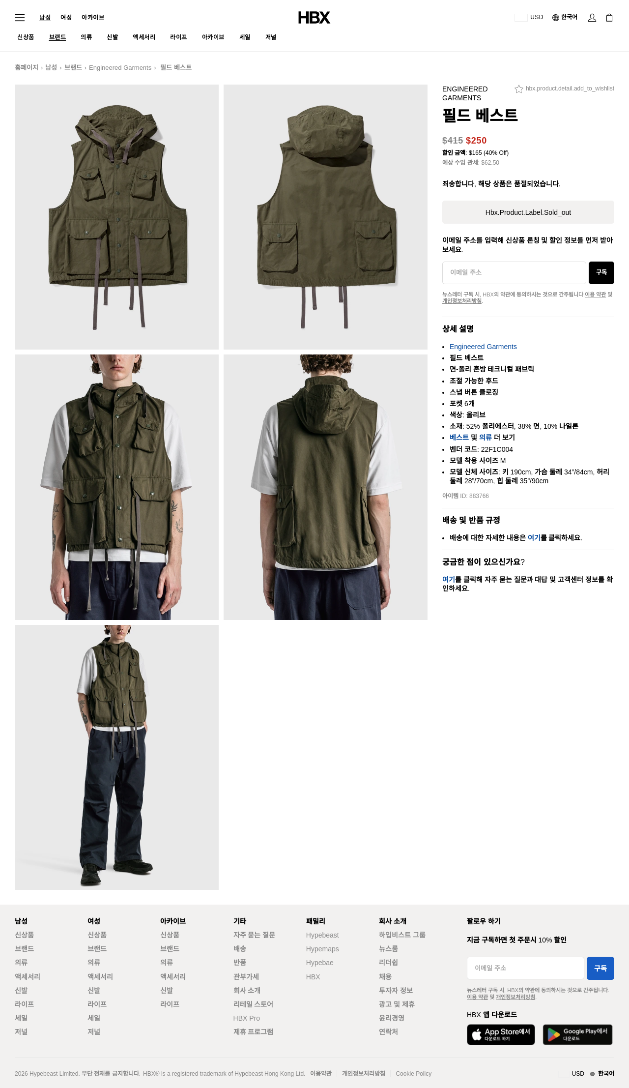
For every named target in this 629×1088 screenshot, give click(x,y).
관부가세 (246, 977)
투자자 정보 (396, 991)
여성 (66, 18)
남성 (45, 18)
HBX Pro (246, 1018)
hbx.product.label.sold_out (528, 212)
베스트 (459, 437)
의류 (485, 437)
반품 (239, 963)
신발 (21, 991)
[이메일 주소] (514, 273)
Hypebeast (322, 935)
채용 (385, 977)
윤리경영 (391, 1018)
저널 (21, 1032)
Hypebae (320, 963)
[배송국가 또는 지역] (529, 18)
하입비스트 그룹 (402, 935)
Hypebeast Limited (53, 1073)
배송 (239, 949)
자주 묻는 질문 (254, 935)
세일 (21, 1018)
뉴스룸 (388, 949)
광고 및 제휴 (397, 1004)
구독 (601, 272)
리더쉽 (388, 963)
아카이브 (93, 18)
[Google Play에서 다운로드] (578, 1034)
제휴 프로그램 (253, 1032)
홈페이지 (26, 67)
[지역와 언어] (586, 1074)
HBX (313, 977)
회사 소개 (247, 991)
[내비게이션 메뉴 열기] (20, 18)
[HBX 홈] (314, 17)
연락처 (388, 1032)
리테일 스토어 (253, 1004)
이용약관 (321, 1073)
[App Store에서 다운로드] (501, 1034)
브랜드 (73, 67)
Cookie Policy (413, 1073)
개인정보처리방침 (462, 301)
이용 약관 (595, 294)
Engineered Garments (120, 67)
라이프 (24, 1004)
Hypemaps (322, 949)
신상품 (24, 935)
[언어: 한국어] (565, 18)
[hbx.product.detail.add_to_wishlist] (564, 91)
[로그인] (592, 18)
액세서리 (27, 977)
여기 (534, 538)
